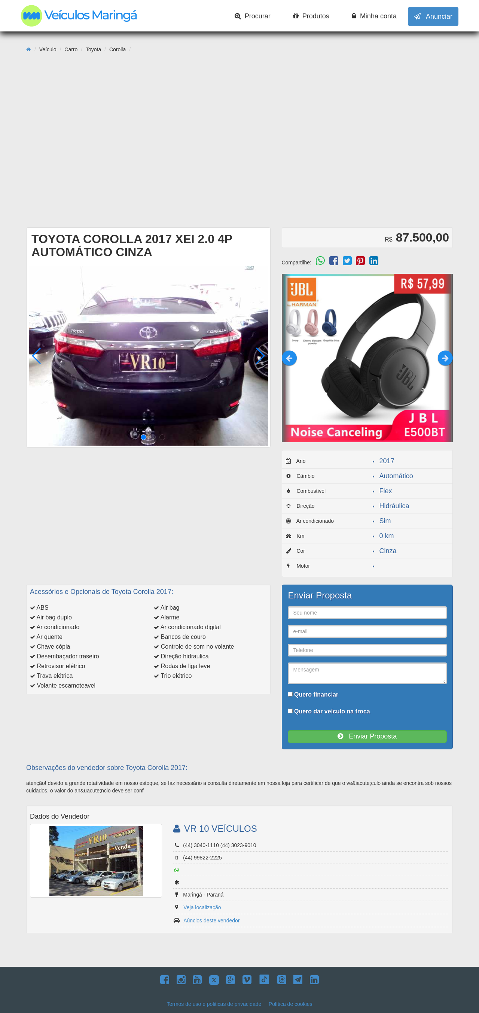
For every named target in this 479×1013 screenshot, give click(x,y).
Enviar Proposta (367, 736)
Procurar (253, 16)
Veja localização (202, 907)
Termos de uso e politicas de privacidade (214, 1004)
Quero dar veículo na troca (329, 711)
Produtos (311, 16)
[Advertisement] (239, 165)
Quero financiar (313, 694)
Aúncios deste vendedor (211, 920)
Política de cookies (290, 1004)
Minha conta (374, 16)
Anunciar (433, 16)
